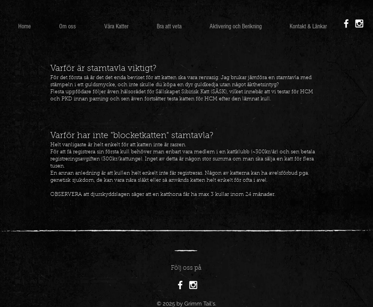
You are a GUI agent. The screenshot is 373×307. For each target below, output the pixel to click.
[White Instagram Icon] (359, 23)
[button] (116, 26)
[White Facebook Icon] (346, 23)
